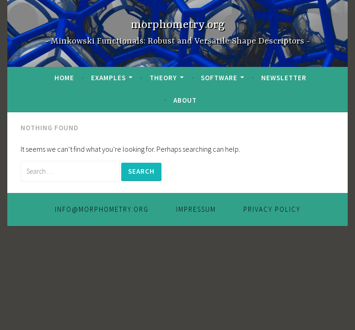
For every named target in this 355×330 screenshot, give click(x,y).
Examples (108, 77)
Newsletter (284, 77)
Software (219, 77)
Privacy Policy (272, 209)
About (185, 100)
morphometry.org (178, 25)
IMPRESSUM (196, 209)
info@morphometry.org (102, 209)
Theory (163, 77)
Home (64, 77)
